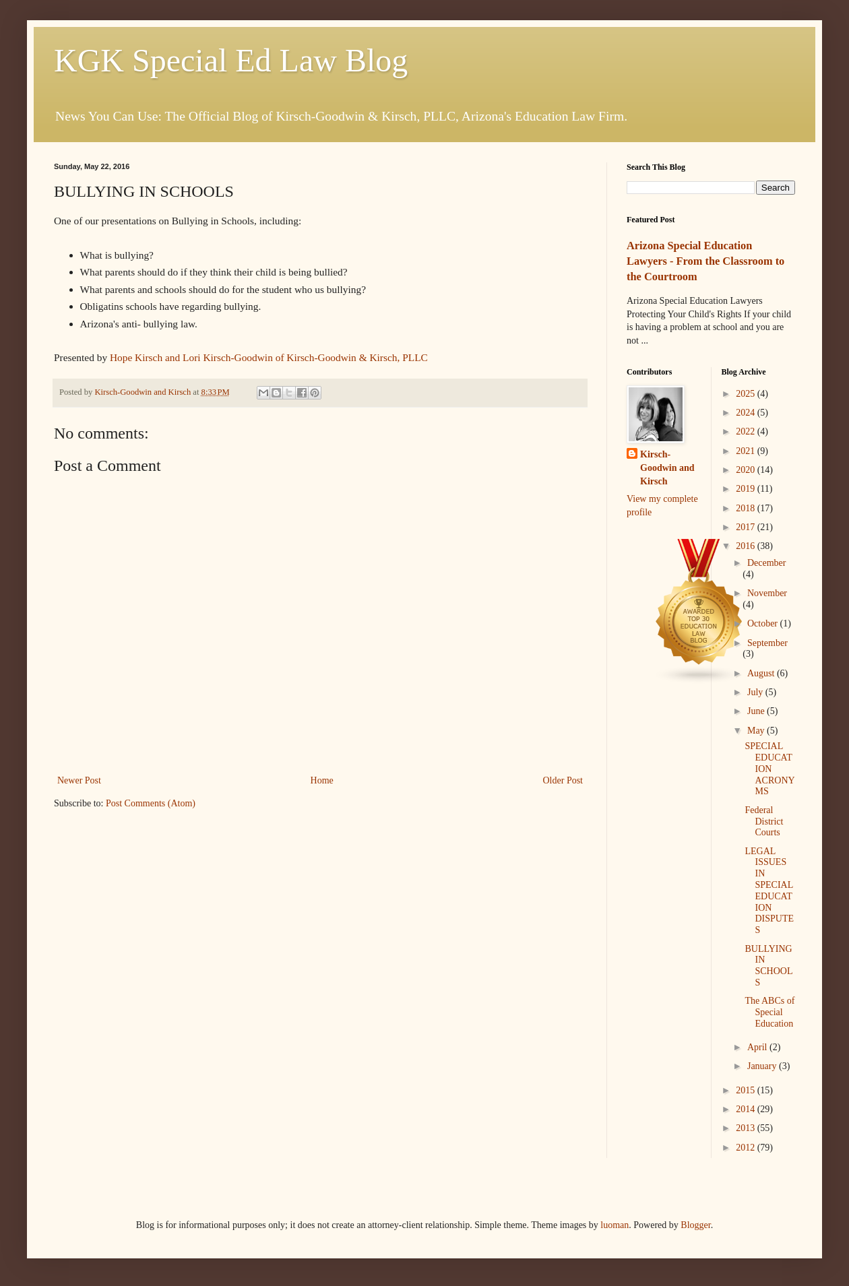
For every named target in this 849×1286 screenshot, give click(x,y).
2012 (746, 1148)
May (757, 731)
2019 (746, 489)
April (758, 1047)
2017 (746, 527)
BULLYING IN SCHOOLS (768, 966)
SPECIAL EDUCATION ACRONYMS (769, 768)
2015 (746, 1090)
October (763, 623)
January (763, 1066)
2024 (746, 413)
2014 (746, 1109)
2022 (746, 431)
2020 (746, 470)
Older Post (563, 780)
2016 (746, 546)
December (766, 563)
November (767, 593)
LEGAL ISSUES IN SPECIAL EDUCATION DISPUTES (769, 891)
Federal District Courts (764, 821)
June (757, 711)
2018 (746, 508)
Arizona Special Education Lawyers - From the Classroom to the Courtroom (705, 261)
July (756, 692)
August (762, 673)
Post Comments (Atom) (150, 803)
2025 (746, 394)
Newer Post (79, 780)
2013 (746, 1128)
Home (322, 780)
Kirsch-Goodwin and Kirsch (667, 467)
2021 (746, 451)
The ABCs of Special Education (769, 1012)
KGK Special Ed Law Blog (231, 60)
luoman (614, 1225)
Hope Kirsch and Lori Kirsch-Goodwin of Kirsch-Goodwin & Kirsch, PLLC (269, 357)
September (767, 643)
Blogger (695, 1225)
